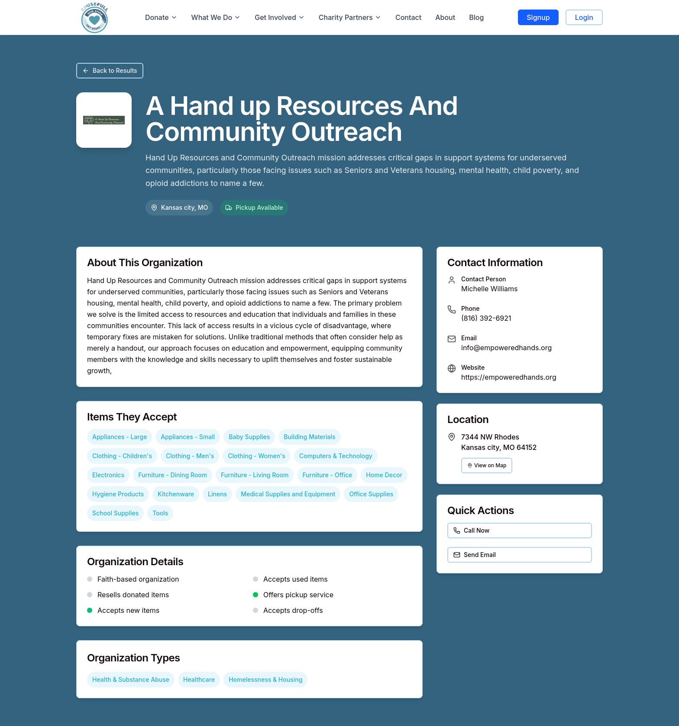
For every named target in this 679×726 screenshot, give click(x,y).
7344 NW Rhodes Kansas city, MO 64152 (499, 442)
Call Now (471, 530)
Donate (161, 17)
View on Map (486, 465)
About (445, 17)
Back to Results (109, 70)
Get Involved (280, 17)
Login (584, 17)
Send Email (474, 554)
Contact (408, 17)
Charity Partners (350, 17)
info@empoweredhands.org (506, 347)
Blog (476, 17)
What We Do (216, 17)
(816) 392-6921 (486, 318)
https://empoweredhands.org (508, 377)
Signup (538, 17)
